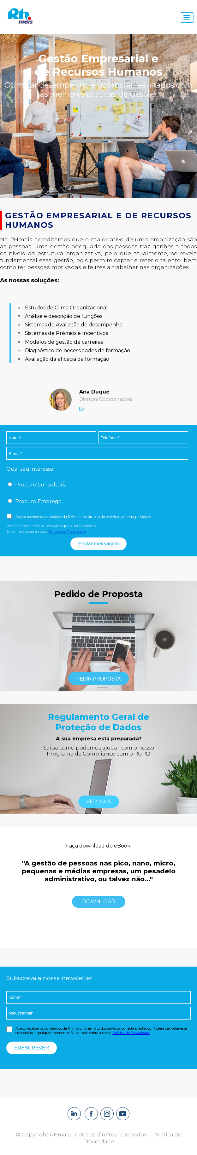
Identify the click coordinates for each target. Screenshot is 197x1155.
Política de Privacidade (67, 531)
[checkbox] (97, 485)
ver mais (98, 802)
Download (98, 902)
